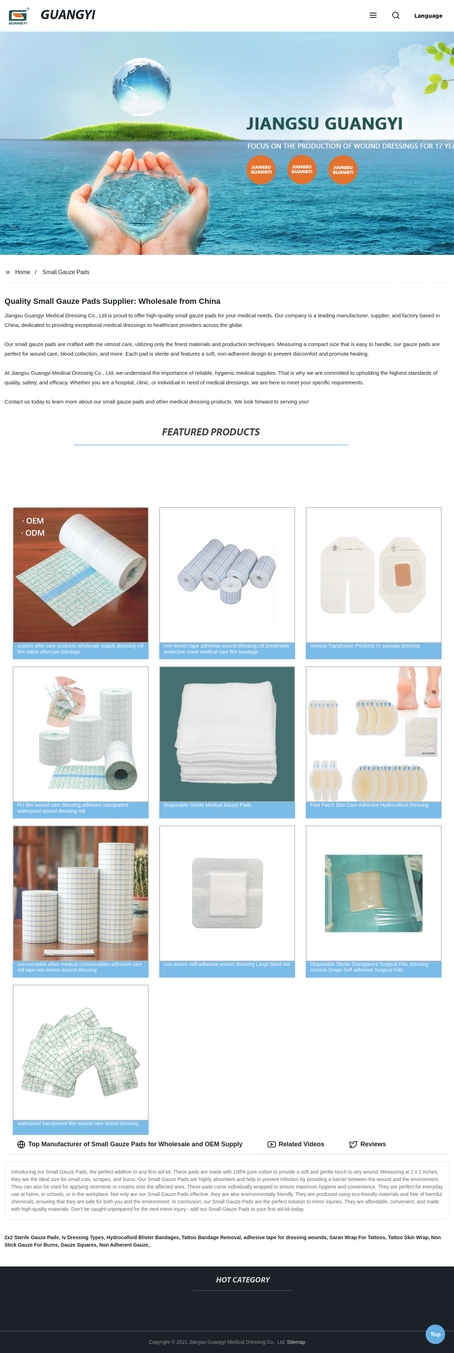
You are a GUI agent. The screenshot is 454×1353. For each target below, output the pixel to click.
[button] (373, 16)
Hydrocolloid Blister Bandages (142, 1237)
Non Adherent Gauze (123, 1245)
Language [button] (428, 15)
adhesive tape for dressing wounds (285, 1237)
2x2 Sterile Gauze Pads (32, 1237)
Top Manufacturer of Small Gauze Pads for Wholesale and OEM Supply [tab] (130, 1144)
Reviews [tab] (367, 1144)
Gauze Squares (78, 1245)
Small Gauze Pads (66, 272)
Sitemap (296, 1342)
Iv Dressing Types (83, 1237)
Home (23, 272)
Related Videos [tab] (296, 1144)
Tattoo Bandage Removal (211, 1237)
